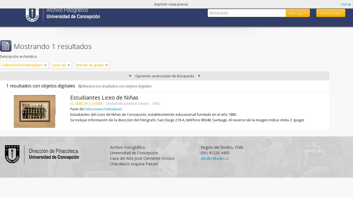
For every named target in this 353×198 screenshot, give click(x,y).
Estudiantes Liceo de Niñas (104, 97)
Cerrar (346, 4)
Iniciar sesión (331, 12)
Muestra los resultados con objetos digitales (114, 86)
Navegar (296, 12)
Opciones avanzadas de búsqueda (164, 75)
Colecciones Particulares (102, 109)
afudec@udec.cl (214, 158)
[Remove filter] (45, 65)
